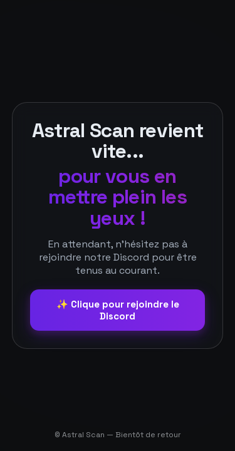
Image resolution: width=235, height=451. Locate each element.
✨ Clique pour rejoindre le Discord (117, 310)
